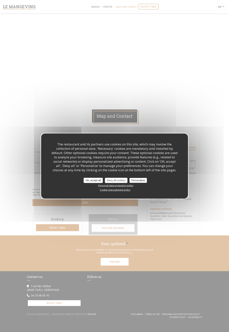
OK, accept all (93, 180)
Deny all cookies (116, 180)
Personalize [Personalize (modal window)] (138, 180)
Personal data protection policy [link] (115, 185)
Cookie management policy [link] (115, 189)
